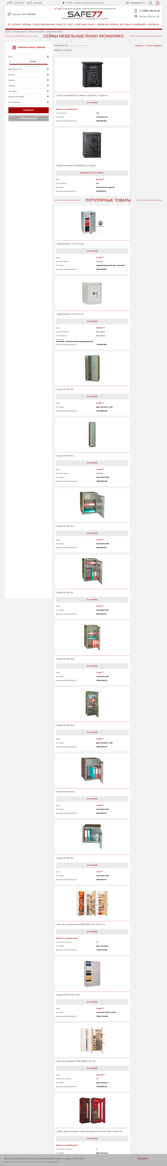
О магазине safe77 (63, 1129)
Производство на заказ (96, 18)
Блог (70, 24)
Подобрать (28, 110)
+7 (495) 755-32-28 (147, 10)
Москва (31, 14)
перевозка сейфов (108, 24)
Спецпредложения (44, 24)
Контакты (59, 1135)
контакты (153, 24)
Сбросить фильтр (28, 118)
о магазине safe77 (85, 24)
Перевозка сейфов (97, 1126)
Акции (91, 1122)
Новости (61, 24)
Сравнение (15, 3)
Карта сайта (60, 1138)
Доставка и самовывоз (99, 1129)
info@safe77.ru (135, 2)
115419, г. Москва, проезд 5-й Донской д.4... (83, 3)
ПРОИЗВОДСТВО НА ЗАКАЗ (35, 1120)
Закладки (34, 3)
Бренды (27, 24)
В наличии (72, 108)
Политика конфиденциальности (65, 1142)
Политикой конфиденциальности (48, 1162)
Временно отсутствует (108, 108)
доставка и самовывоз (133, 24)
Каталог (14, 24)
